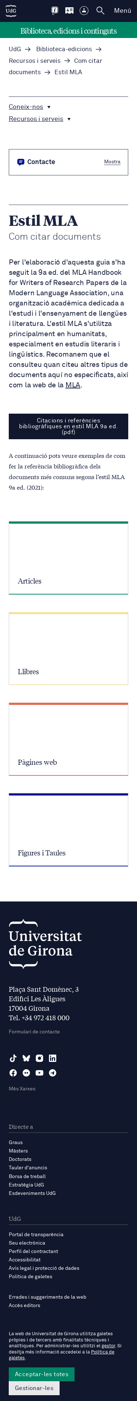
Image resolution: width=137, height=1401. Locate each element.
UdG (15, 49)
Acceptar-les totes (41, 1374)
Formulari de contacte (34, 1031)
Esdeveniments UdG (32, 1193)
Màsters (18, 1151)
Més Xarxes (22, 1088)
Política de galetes (30, 1276)
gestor (108, 1346)
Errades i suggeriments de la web (47, 1297)
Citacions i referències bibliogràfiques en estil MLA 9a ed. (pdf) (68, 426)
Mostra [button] (112, 161)
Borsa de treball (27, 1176)
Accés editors (24, 1305)
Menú (122, 11)
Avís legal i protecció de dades (44, 1268)
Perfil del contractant (33, 1251)
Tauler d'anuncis (28, 1167)
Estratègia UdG (26, 1185)
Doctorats (20, 1159)
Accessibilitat (25, 1260)
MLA (72, 385)
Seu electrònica (27, 1243)
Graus (16, 1142)
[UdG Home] (11, 11)
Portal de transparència (36, 1234)
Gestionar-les (34, 1388)
